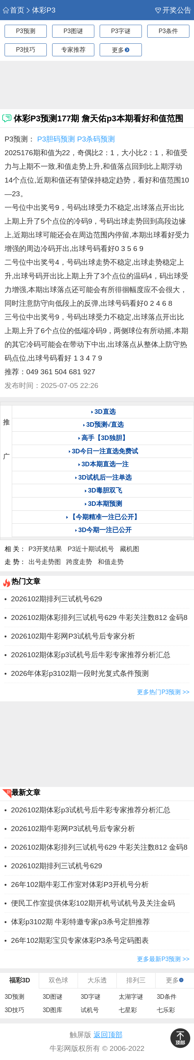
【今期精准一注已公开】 (104, 517)
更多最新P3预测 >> (163, 959)
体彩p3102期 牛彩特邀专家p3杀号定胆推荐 (80, 922)
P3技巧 (25, 49)
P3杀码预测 (96, 139)
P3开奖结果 (45, 549)
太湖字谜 (131, 996)
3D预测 (14, 996)
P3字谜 (120, 31)
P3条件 (168, 31)
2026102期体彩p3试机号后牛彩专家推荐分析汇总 (90, 655)
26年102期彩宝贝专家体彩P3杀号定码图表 (80, 940)
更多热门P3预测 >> (163, 692)
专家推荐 (73, 49)
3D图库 (52, 1010)
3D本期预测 (105, 503)
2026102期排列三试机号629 (56, 599)
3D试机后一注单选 (105, 477)
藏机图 (129, 549)
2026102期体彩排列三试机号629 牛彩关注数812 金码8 (99, 617)
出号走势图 (45, 562)
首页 (13, 10)
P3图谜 (73, 31)
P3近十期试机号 (91, 549)
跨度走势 (79, 562)
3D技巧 (14, 1010)
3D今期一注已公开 (105, 530)
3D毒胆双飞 (105, 490)
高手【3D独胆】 (104, 438)
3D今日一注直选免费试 (105, 451)
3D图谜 (52, 996)
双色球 (58, 980)
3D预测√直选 (105, 424)
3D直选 (104, 411)
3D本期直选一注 (104, 464)
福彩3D (19, 980)
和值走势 (111, 562)
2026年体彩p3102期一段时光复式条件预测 (80, 673)
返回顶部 (108, 1035)
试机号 (90, 1010)
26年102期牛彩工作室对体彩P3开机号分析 (80, 884)
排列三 (136, 980)
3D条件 (167, 996)
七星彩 (128, 1010)
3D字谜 (90, 996)
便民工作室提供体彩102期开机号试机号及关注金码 (93, 903)
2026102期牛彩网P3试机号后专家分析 (73, 636)
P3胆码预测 (56, 139)
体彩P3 (40, 10)
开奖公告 (173, 10)
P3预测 (25, 31)
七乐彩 (166, 1010)
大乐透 (97, 980)
